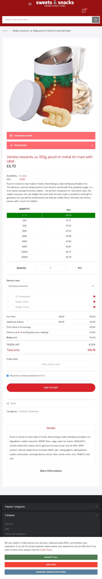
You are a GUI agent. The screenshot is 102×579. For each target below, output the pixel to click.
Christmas (33, 411)
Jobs (7, 529)
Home (5, 30)
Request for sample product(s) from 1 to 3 (27, 376)
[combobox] (48, 19)
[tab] (51, 428)
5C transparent (23, 296)
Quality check (22, 301)
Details (51, 428)
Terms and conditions (15, 534)
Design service (22, 307)
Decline (51, 564)
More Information (51, 471)
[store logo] (55, 6)
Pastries (23, 411)
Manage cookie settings (51, 572)
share (13, 403)
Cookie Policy (46, 550)
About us (9, 524)
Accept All (51, 557)
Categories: (12, 411)
